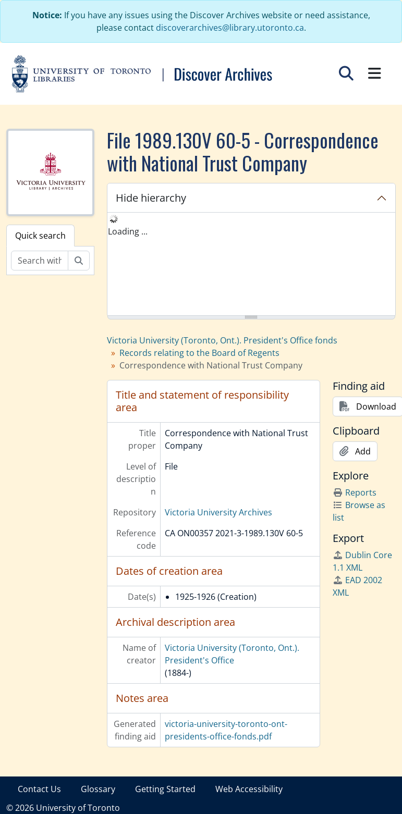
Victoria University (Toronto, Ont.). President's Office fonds (222, 340)
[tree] (251, 265)
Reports (354, 492)
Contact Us (39, 789)
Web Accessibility (249, 789)
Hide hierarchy (151, 198)
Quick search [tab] (40, 235)
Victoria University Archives (218, 512)
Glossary (98, 789)
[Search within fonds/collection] (39, 260)
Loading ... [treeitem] (128, 231)
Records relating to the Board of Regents (199, 353)
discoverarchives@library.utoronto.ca (230, 27)
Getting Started (165, 789)
